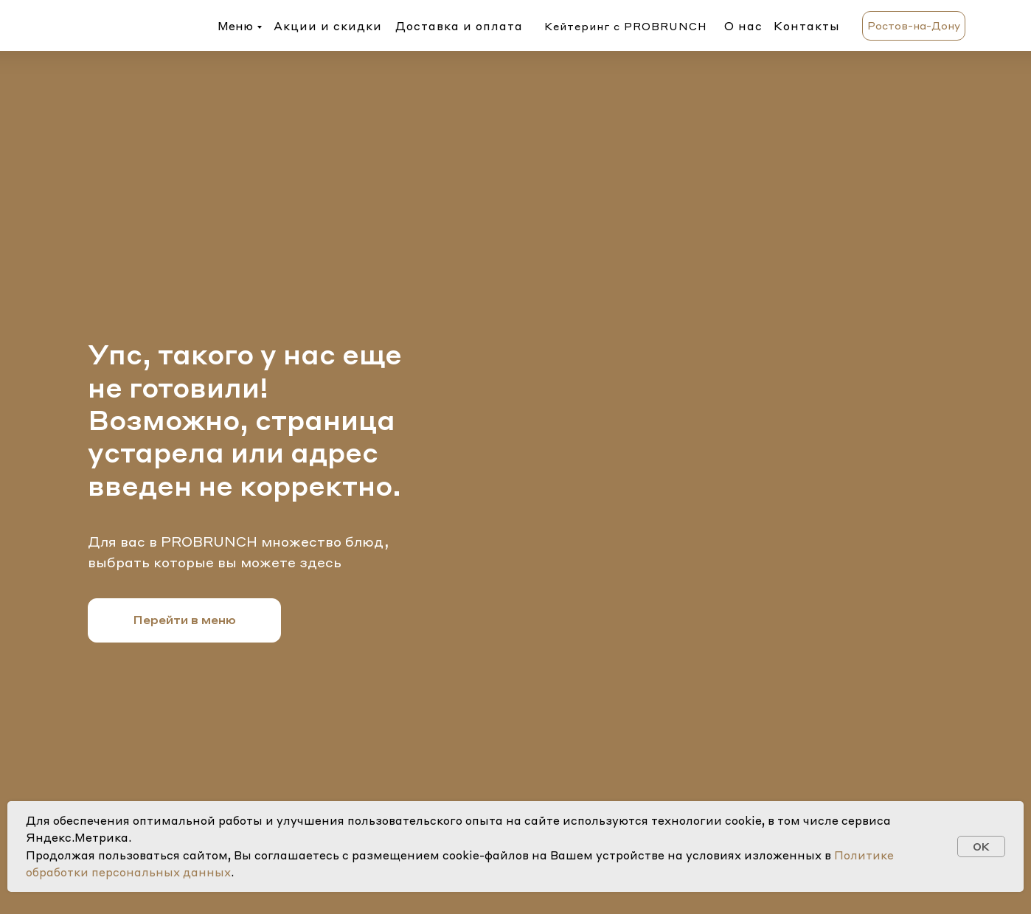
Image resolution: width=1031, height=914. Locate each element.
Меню (235, 25)
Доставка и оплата (459, 25)
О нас (743, 25)
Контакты (807, 25)
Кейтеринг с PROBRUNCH (625, 25)
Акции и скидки (328, 25)
